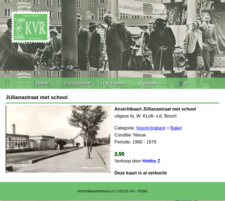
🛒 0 (182, 83)
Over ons (112, 83)
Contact (147, 83)
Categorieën (77, 83)
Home (42, 83)
